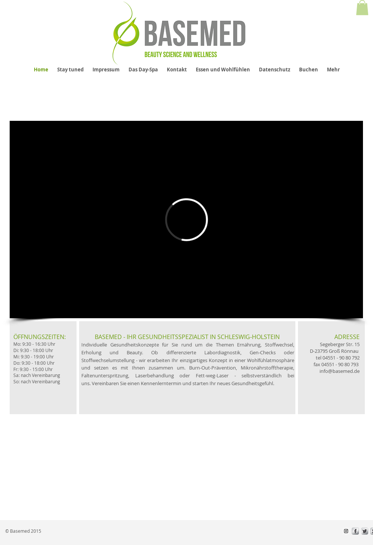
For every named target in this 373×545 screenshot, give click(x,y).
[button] (362, 7)
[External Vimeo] (186, 219)
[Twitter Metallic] (364, 531)
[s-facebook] (355, 531)
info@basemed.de (340, 371)
